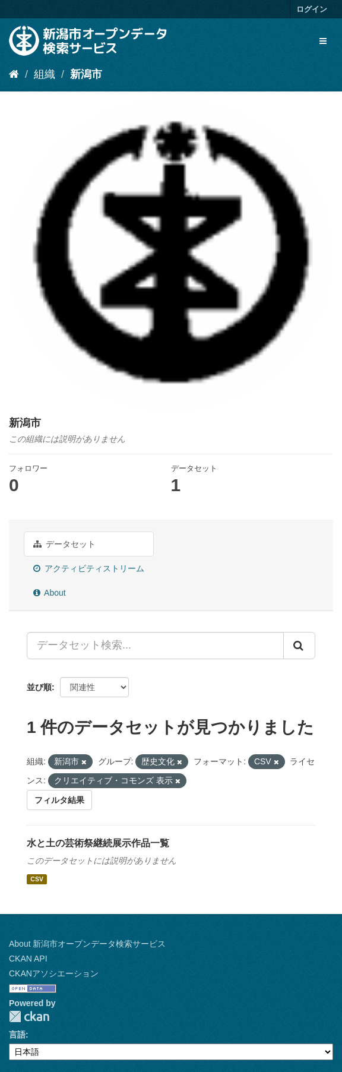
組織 (44, 74)
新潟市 (86, 74)
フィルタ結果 (59, 800)
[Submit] (299, 645)
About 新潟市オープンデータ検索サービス (87, 943)
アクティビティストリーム (88, 568)
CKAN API (28, 958)
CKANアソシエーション (54, 973)
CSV (36, 879)
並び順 (39, 687)
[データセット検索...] (155, 645)
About (49, 592)
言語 (17, 1034)
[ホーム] (14, 74)
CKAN (29, 1016)
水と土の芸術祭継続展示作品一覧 (98, 843)
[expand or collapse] (323, 41)
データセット (64, 544)
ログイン (311, 9)
